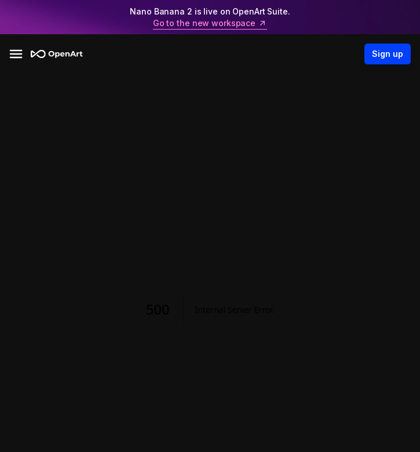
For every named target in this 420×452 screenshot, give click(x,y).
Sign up (387, 54)
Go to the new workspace (210, 23)
